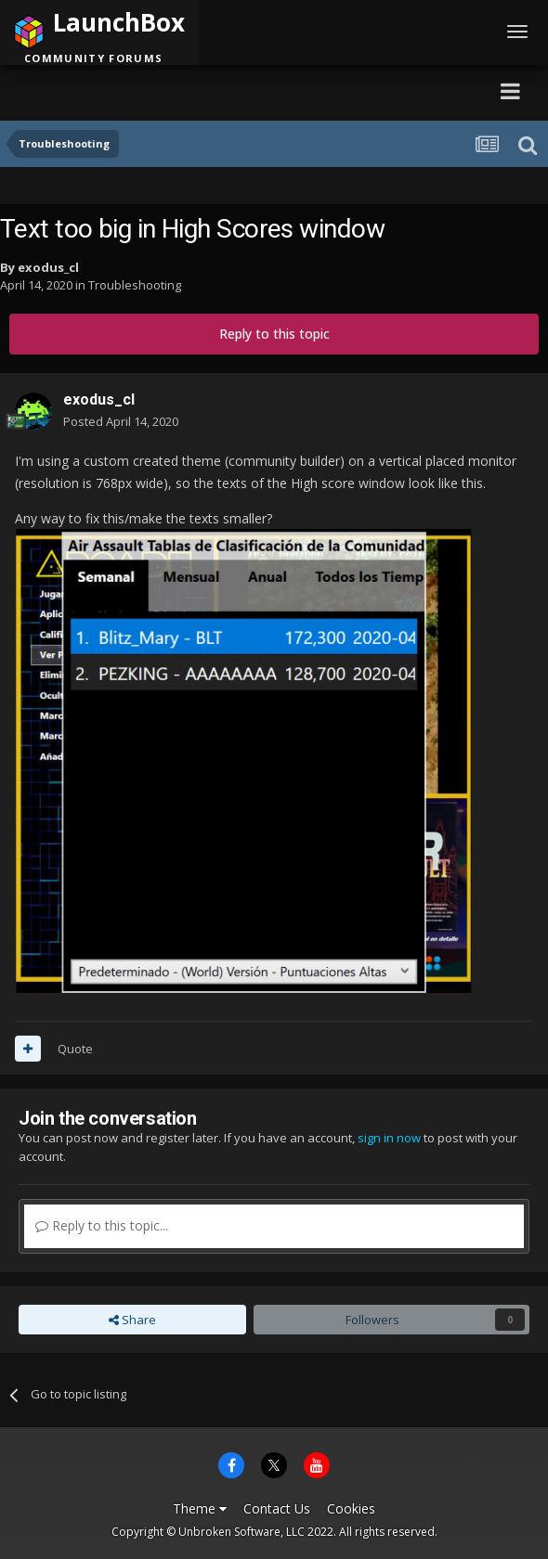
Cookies (351, 1508)
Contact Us (276, 1508)
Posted (120, 421)
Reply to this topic (274, 333)
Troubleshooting (134, 285)
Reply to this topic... (101, 1225)
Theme (200, 1508)
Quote (75, 1048)
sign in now (389, 1137)
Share (132, 1320)
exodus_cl (48, 267)
